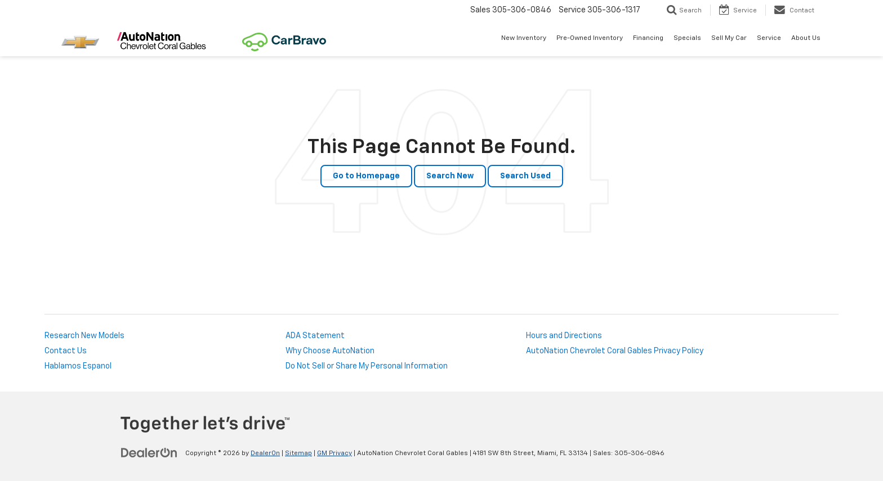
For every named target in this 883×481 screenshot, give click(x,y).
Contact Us (65, 351)
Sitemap (298, 453)
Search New (450, 176)
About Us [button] (805, 38)
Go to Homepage (366, 176)
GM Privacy (334, 453)
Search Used (525, 176)
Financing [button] (648, 38)
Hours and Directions (564, 336)
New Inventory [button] (523, 38)
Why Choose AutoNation (330, 351)
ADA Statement (315, 336)
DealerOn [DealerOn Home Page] (265, 453)
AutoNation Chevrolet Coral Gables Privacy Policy (614, 351)
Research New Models (84, 336)
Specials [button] (687, 38)
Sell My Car (729, 38)
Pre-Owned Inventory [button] (589, 38)
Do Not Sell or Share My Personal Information (367, 366)
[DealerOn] (149, 453)
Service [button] (769, 38)
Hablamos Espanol (78, 366)
